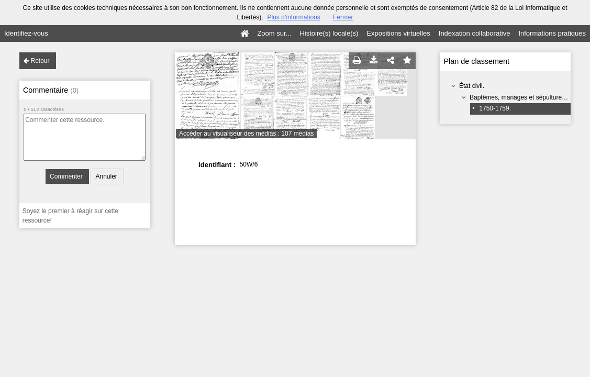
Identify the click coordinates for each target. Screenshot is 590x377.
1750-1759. (495, 108)
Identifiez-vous (26, 33)
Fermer (343, 17)
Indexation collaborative (474, 33)
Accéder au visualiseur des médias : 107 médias (246, 133)
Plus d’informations (293, 17)
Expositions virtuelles (398, 33)
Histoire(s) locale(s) (328, 33)
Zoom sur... (274, 33)
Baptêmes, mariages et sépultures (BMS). (528, 97)
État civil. (471, 86)
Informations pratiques (552, 33)
